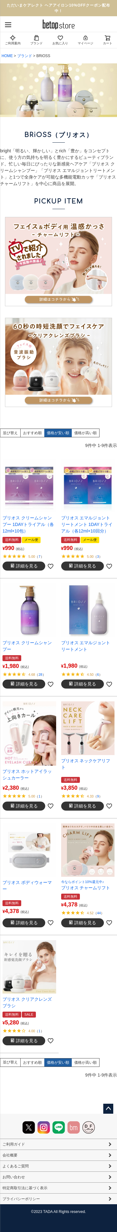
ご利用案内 (13, 40)
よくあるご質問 (15, 1166)
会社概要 (9, 1155)
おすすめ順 (32, 433)
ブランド (36, 40)
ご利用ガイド (13, 1144)
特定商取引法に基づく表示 (24, 1188)
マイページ (85, 40)
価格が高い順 (85, 433)
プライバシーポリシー (21, 1199)
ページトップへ (108, 1109)
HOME (7, 56)
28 (40, 674)
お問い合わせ (13, 1177)
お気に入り (60, 40)
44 (99, 913)
